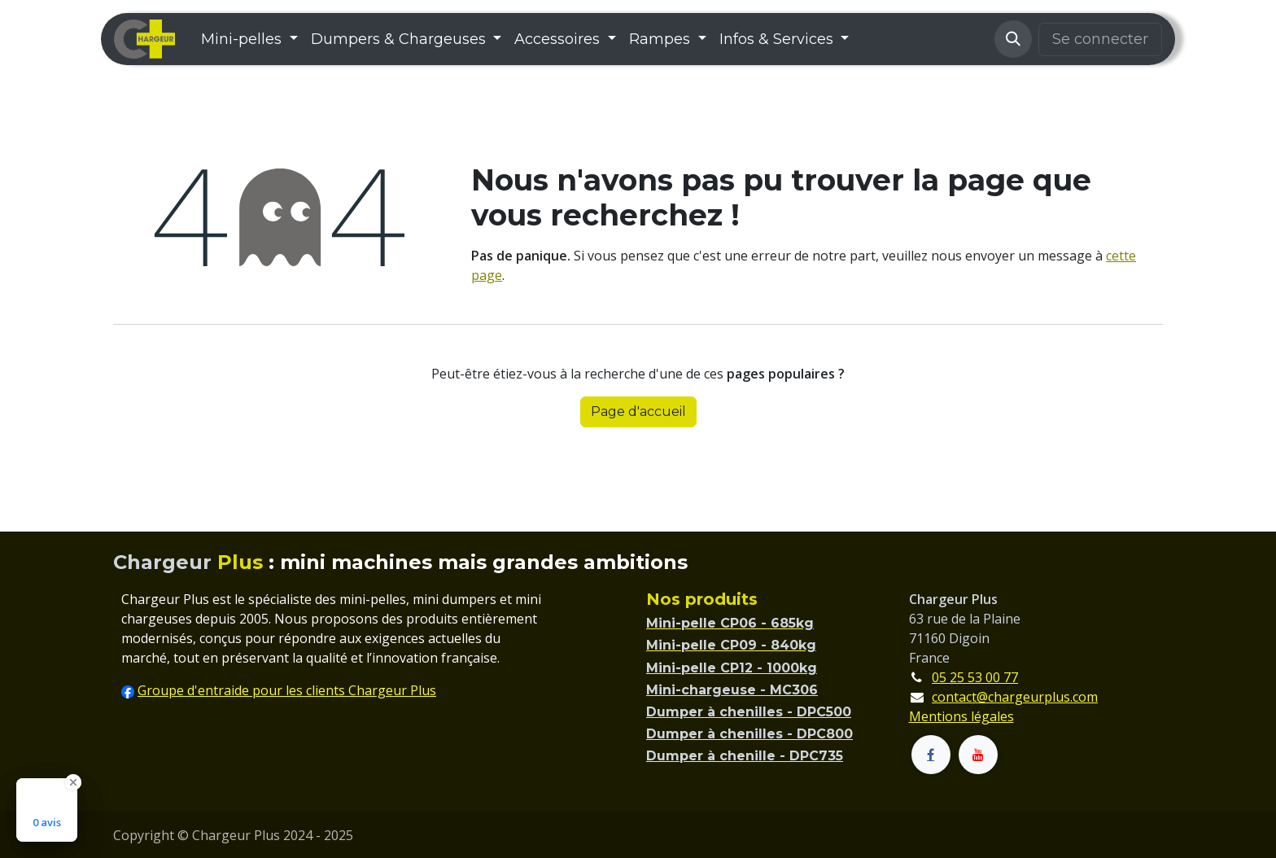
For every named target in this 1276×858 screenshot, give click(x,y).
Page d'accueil (638, 411)
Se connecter (1100, 39)
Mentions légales (961, 716)
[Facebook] (930, 754)
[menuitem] (249, 39)
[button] (1013, 39)
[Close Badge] (73, 782)
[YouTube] (978, 754)
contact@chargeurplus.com (1015, 697)
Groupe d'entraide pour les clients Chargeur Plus (287, 690)
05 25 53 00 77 (975, 677)
